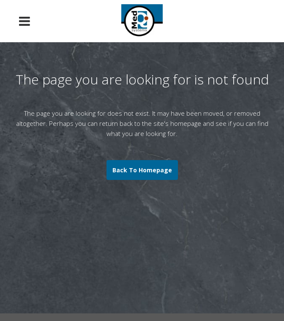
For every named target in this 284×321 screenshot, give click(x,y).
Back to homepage (142, 170)
